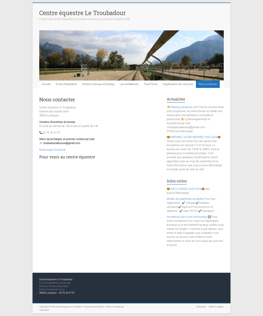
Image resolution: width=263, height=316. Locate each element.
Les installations (129, 84)
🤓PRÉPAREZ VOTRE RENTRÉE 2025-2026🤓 (194, 137)
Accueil (46, 84)
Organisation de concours (178, 84)
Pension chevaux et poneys (98, 84)
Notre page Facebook (52, 149)
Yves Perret (150, 84)
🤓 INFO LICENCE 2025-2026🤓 (186, 189)
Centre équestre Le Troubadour (82, 13)
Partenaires (201, 307)
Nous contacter (208, 84)
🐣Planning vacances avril (182, 107)
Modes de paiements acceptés (185, 198)
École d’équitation (66, 84)
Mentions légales (216, 307)
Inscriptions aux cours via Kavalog (187, 216)
